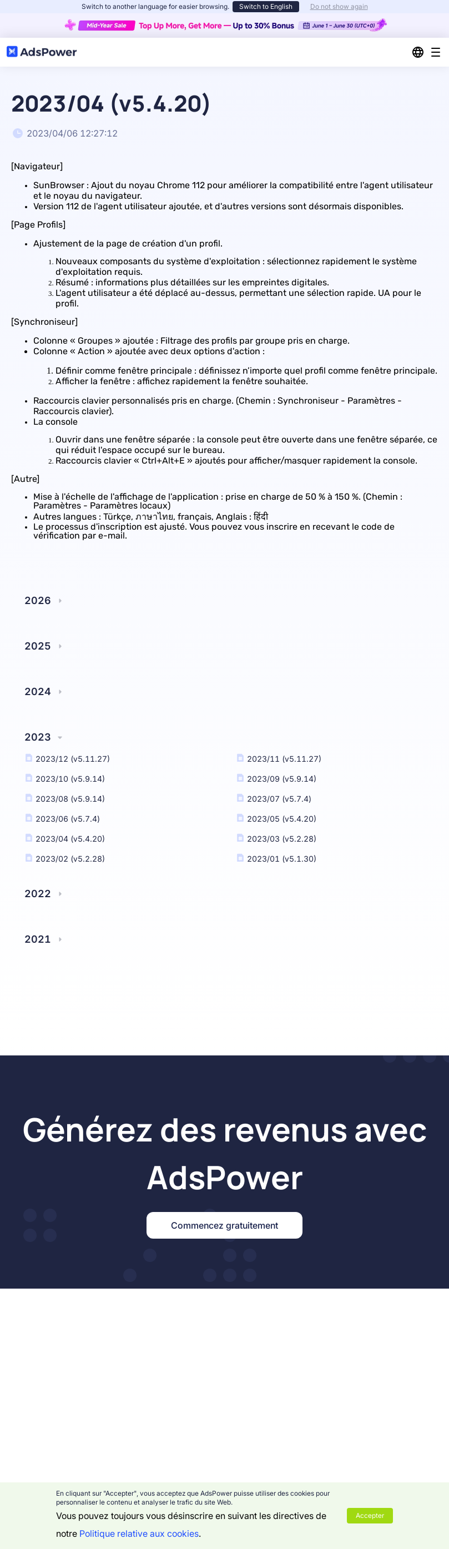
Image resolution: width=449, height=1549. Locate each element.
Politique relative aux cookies (139, 1533)
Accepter (370, 1515)
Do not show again (339, 6)
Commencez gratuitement (224, 1225)
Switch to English (265, 6)
